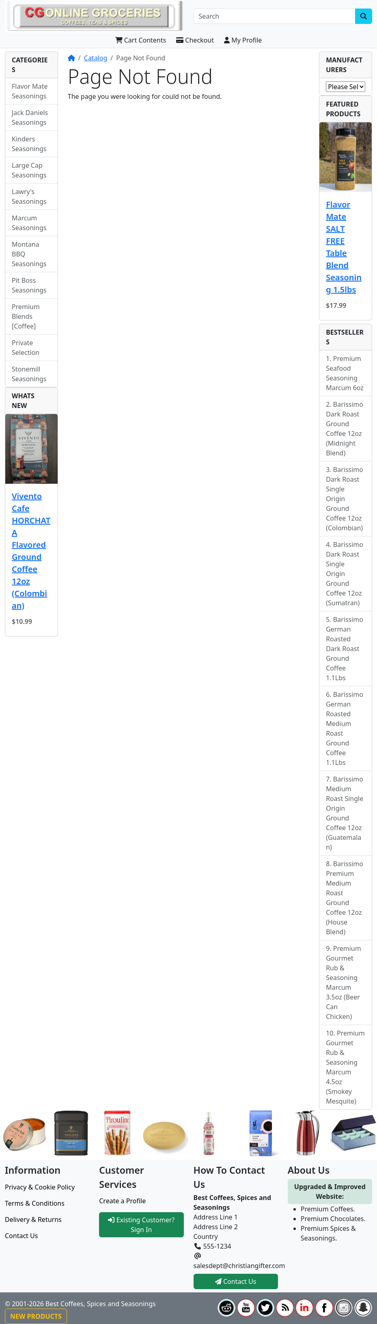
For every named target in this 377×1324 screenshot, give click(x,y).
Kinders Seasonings (29, 144)
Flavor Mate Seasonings (29, 91)
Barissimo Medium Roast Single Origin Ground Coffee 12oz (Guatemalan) (344, 813)
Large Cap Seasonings (29, 170)
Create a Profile (122, 1200)
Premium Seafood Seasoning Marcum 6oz (345, 373)
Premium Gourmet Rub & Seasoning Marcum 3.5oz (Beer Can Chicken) (343, 982)
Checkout (195, 40)
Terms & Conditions (35, 1203)
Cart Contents (140, 40)
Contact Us (21, 1235)
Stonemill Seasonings (29, 374)
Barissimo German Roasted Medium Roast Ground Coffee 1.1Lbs (344, 728)
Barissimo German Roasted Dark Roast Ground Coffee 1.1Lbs (344, 648)
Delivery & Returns (33, 1219)
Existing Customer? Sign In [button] (141, 1224)
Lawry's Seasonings (29, 196)
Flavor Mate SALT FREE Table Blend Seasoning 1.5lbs (344, 247)
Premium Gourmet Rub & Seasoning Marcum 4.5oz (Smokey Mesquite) (345, 1067)
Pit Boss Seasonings (29, 285)
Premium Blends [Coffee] (26, 316)
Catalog (96, 57)
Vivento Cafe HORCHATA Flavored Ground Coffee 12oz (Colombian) (31, 551)
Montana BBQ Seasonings (29, 254)
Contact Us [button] (235, 1281)
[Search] (275, 16)
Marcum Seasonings (29, 223)
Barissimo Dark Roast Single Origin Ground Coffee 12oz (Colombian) (344, 498)
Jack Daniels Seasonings (30, 117)
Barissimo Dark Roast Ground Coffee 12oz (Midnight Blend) (344, 428)
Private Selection (25, 347)
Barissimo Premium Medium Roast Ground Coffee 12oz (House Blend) (344, 897)
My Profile (243, 40)
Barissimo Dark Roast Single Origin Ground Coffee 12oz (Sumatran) (344, 573)
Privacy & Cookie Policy (40, 1187)
